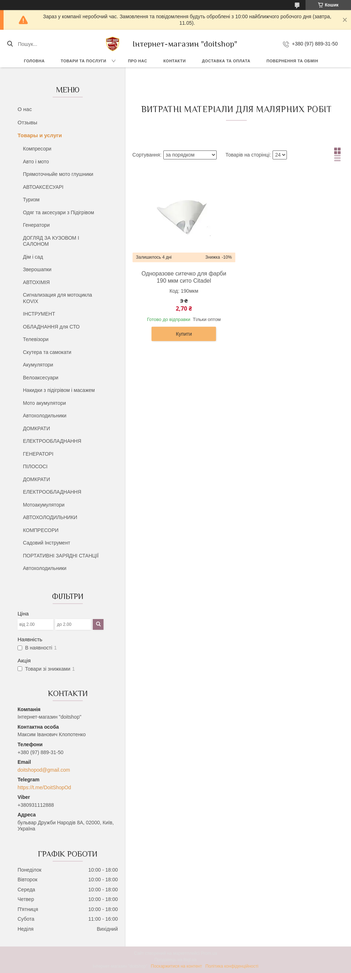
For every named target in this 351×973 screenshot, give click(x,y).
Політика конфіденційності (232, 966)
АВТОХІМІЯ (36, 282)
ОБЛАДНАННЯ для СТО (51, 327)
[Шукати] (10, 44)
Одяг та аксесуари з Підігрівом (58, 212)
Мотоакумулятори (43, 505)
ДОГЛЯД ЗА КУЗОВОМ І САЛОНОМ (51, 241)
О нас (25, 109)
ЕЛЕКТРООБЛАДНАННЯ (52, 441)
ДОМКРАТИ (36, 428)
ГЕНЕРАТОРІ (38, 454)
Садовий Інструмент (46, 543)
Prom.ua (209, 953)
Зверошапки (37, 269)
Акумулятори (38, 365)
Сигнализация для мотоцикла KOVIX (57, 298)
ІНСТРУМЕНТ (39, 314)
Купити (184, 334)
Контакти (174, 61)
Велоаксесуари (40, 377)
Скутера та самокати (47, 352)
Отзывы (27, 122)
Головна (34, 61)
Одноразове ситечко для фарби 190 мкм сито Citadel (183, 277)
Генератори (36, 225)
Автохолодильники (44, 415)
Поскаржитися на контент (176, 966)
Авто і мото (36, 161)
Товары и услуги (40, 135)
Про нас (137, 61)
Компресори (37, 149)
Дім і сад (33, 257)
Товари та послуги (83, 61)
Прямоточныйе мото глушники (58, 174)
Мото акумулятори (44, 403)
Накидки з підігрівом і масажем (59, 390)
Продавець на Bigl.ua (175, 959)
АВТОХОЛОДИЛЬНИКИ (50, 517)
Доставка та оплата (226, 61)
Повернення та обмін (292, 61)
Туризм (31, 199)
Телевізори (35, 339)
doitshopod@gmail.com (44, 770)
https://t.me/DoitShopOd (44, 787)
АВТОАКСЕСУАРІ (43, 187)
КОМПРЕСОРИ (40, 530)
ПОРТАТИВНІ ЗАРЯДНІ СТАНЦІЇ (60, 556)
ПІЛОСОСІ (35, 466)
